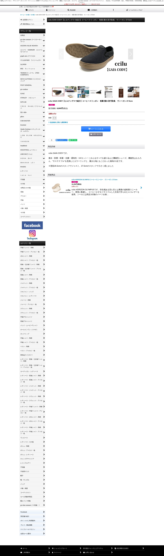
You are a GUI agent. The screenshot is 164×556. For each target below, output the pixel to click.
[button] (71, 10)
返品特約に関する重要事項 (58, 122)
